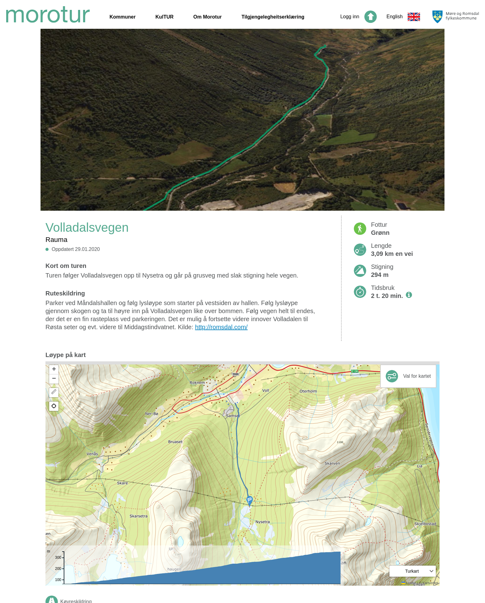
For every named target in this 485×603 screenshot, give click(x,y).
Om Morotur (207, 16)
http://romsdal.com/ (221, 327)
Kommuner (122, 16)
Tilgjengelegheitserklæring (273, 16)
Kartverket (430, 583)
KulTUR (164, 16)
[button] (249, 501)
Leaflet (408, 583)
